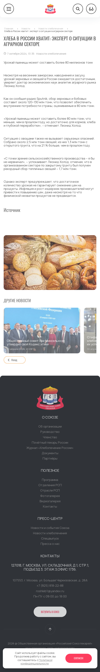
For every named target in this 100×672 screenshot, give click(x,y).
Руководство (50, 433)
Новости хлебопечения (50, 534)
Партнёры (50, 460)
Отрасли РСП (50, 492)
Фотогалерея (50, 497)
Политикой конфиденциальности (36, 661)
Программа (50, 481)
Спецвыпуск (50, 540)
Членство (50, 438)
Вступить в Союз (50, 613)
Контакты (50, 508)
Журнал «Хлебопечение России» (50, 449)
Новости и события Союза (50, 529)
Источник (12, 209)
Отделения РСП (50, 486)
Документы (50, 454)
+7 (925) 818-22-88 (50, 587)
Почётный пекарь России (50, 444)
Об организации (50, 428)
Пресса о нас (50, 545)
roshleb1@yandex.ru (50, 592)
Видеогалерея (50, 502)
